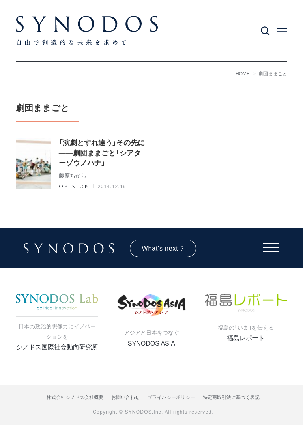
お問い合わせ (125, 397)
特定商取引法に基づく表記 (231, 397)
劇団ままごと (273, 74)
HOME (243, 74)
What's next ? (163, 248)
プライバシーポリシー (171, 397)
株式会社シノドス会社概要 (75, 397)
